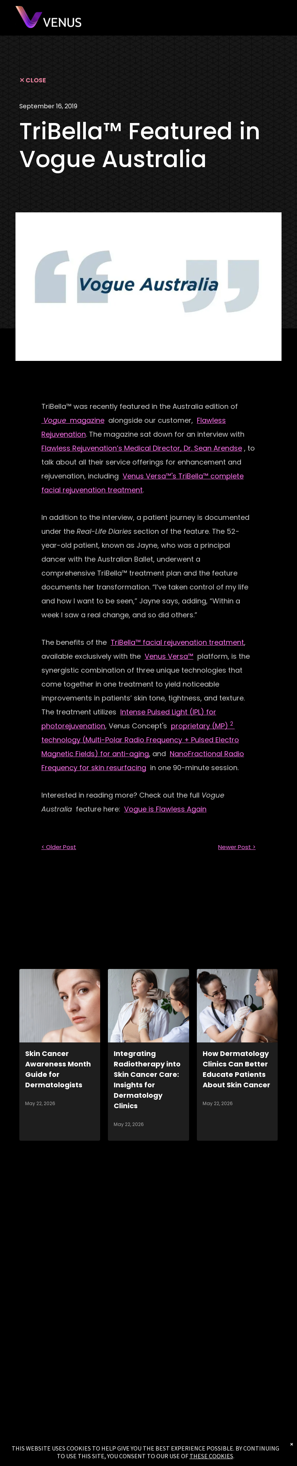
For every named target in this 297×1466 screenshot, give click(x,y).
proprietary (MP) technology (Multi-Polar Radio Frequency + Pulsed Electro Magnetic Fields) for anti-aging (140, 740)
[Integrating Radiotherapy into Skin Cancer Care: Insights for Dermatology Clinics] (148, 1005)
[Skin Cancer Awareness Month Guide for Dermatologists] (59, 1005)
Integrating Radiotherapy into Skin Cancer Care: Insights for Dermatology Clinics (147, 1080)
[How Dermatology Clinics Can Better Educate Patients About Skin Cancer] (237, 1005)
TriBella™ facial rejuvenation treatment (177, 642)
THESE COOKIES (211, 1456)
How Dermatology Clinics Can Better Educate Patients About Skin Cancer (236, 1069)
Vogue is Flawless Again (165, 809)
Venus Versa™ (169, 656)
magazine (72, 420)
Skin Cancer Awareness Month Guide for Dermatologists (58, 1069)
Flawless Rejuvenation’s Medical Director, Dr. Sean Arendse (141, 448)
